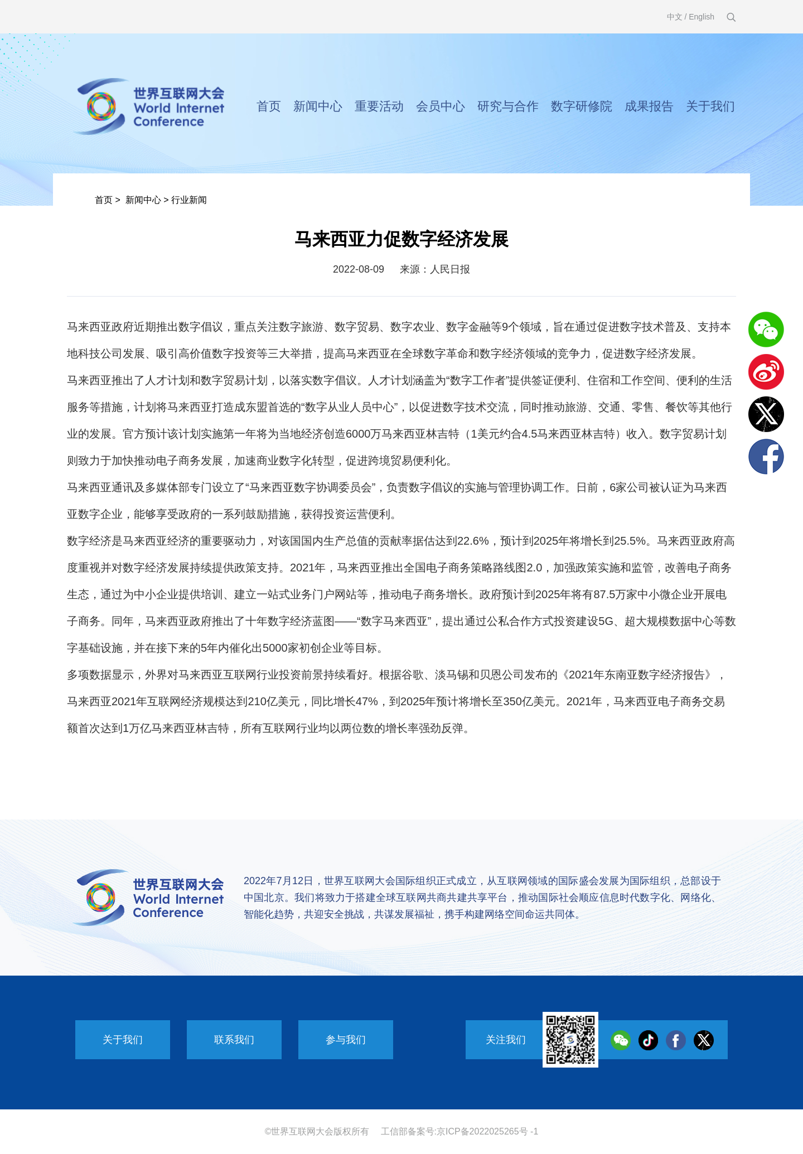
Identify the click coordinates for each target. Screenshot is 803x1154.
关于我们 (710, 106)
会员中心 (440, 106)
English (701, 16)
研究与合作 (508, 106)
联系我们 (234, 1039)
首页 (269, 106)
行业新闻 (189, 200)
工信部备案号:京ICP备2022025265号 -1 (460, 1131)
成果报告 (649, 106)
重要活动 (379, 106)
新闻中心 (317, 106)
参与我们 (346, 1039)
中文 (675, 16)
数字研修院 (581, 106)
